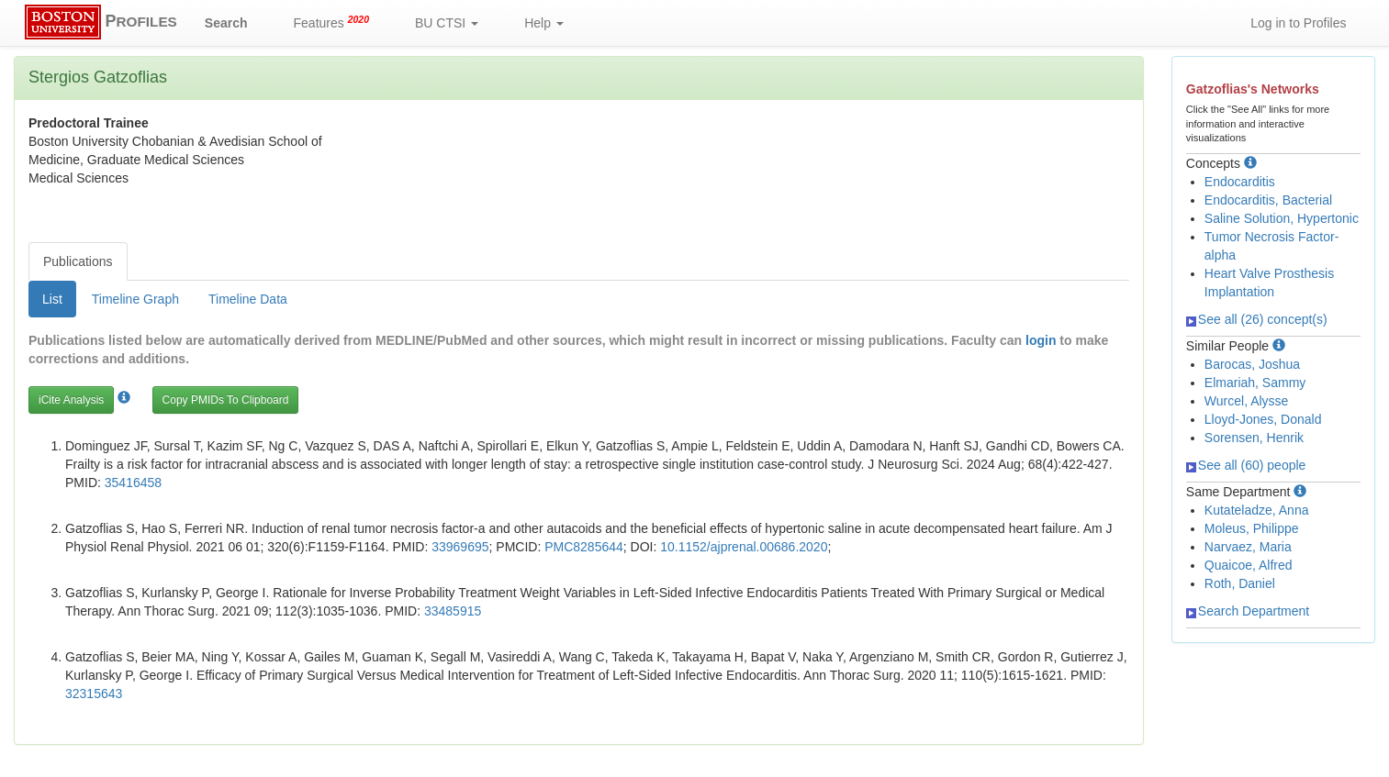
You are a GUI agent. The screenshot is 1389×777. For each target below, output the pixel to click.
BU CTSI (446, 23)
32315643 (93, 693)
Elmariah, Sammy (1254, 382)
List (52, 299)
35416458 (133, 482)
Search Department (1247, 611)
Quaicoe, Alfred (1248, 565)
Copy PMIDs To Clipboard (225, 400)
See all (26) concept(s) (1256, 319)
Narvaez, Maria (1248, 546)
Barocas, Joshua (1252, 364)
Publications (78, 261)
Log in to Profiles (1298, 23)
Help (544, 23)
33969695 (459, 546)
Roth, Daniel (1239, 583)
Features (332, 22)
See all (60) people (1246, 465)
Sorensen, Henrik (1254, 437)
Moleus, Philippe (1251, 528)
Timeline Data (247, 299)
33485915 (452, 611)
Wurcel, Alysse (1246, 401)
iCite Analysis (71, 400)
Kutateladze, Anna (1256, 510)
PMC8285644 (583, 546)
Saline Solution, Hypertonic (1281, 218)
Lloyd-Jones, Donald (1263, 419)
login (1040, 340)
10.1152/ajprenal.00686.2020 (743, 546)
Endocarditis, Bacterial (1268, 200)
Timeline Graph (135, 299)
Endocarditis (1239, 181)
